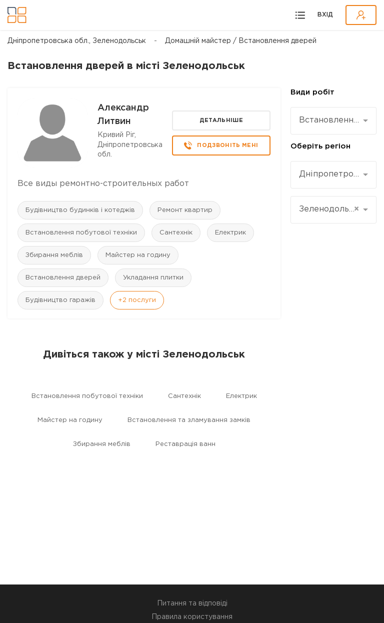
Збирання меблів (54, 255)
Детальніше (221, 120)
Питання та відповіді (192, 603)
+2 (137, 300)
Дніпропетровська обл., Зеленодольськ (77, 41)
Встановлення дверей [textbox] (329, 120)
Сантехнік (176, 233)
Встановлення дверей (63, 277)
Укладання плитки (153, 277)
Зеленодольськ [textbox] (329, 210)
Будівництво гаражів (61, 300)
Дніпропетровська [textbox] (329, 174)
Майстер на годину (138, 255)
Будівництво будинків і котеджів (80, 210)
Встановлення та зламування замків (189, 420)
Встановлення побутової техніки (81, 233)
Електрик (230, 233)
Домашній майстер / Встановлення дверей (240, 41)
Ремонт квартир (185, 210)
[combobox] (333, 120)
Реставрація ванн (186, 444)
